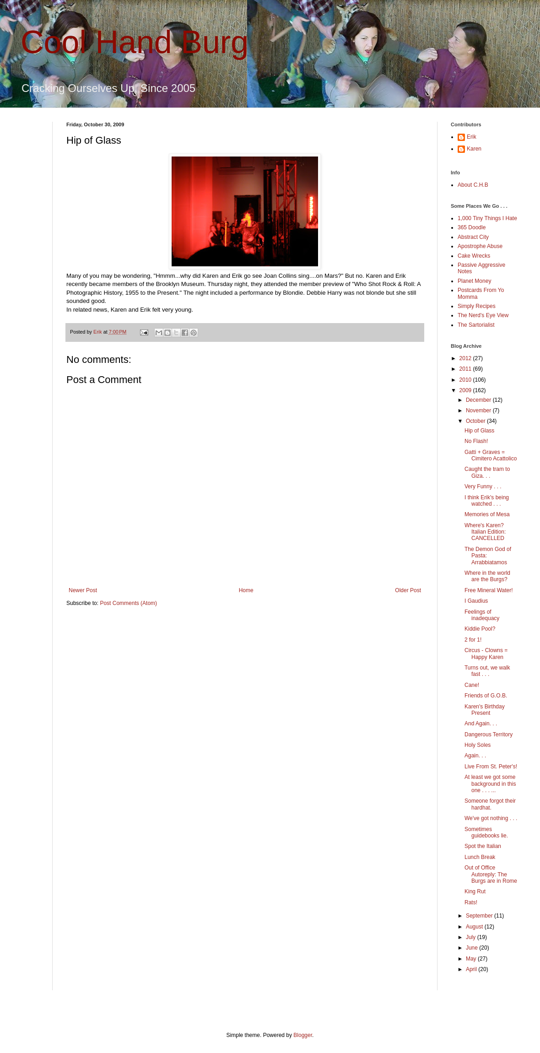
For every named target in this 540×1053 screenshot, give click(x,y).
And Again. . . (480, 723)
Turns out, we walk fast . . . (487, 670)
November (479, 410)
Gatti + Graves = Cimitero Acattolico (490, 455)
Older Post (408, 590)
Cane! (471, 685)
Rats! (470, 902)
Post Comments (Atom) (128, 603)
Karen (474, 149)
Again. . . (475, 755)
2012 (466, 358)
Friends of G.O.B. (485, 695)
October (476, 421)
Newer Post (83, 590)
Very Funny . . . (483, 486)
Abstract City (473, 237)
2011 (466, 369)
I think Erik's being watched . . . (486, 500)
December (479, 400)
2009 (466, 390)
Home (246, 590)
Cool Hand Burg (134, 42)
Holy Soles (477, 745)
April (472, 969)
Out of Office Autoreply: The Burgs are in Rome (490, 874)
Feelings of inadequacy (481, 615)
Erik (471, 137)
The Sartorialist (476, 325)
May (472, 959)
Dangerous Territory (488, 734)
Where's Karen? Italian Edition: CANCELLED (485, 532)
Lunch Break (479, 857)
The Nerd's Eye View (483, 315)
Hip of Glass (479, 430)
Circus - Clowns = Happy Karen (486, 653)
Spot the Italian (482, 846)
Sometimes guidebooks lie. (486, 832)
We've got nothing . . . (490, 818)
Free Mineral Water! (488, 590)
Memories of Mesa (487, 514)
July (471, 937)
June (472, 948)
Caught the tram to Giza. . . (487, 472)
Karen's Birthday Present (484, 709)
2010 (466, 380)
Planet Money (474, 281)
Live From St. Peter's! (490, 766)
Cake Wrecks (474, 256)
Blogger (302, 1035)
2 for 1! (472, 640)
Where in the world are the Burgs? (487, 576)
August (475, 926)
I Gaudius (476, 601)
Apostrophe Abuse (480, 246)
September (480, 916)
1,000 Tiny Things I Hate (487, 218)
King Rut (475, 891)
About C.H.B (473, 185)
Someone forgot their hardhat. (490, 804)
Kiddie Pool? (479, 629)
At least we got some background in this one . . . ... (490, 784)
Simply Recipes (477, 306)
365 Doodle (472, 227)
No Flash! (476, 441)
